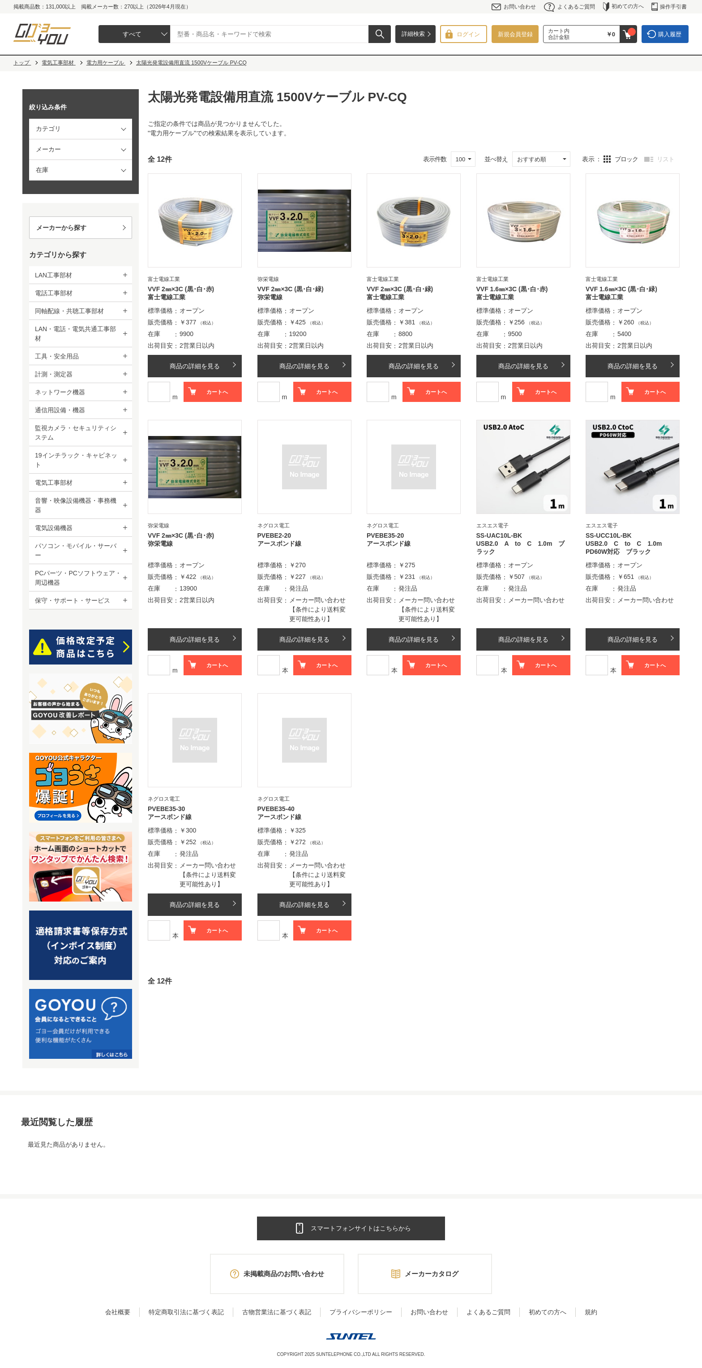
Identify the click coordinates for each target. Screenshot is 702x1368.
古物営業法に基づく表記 (276, 1312)
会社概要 (117, 1312)
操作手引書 (669, 7)
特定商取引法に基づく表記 (186, 1312)
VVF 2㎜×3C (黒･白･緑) (290, 289)
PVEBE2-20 (274, 535)
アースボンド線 (279, 543)
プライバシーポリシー (361, 1312)
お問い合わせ (514, 7)
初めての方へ (623, 7)
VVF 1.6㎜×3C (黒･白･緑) (621, 289)
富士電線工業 (166, 297)
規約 (591, 1312)
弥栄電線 (270, 297)
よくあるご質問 (569, 7)
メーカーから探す (61, 227)
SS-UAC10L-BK (499, 535)
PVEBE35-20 (385, 535)
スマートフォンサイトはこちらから (361, 1228)
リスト (665, 159)
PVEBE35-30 (166, 808)
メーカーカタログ (431, 1273)
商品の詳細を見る (195, 366)
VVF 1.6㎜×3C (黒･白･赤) (512, 289)
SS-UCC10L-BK (609, 535)
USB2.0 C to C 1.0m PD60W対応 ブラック (627, 547)
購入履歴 (669, 34)
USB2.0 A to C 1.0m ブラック (520, 547)
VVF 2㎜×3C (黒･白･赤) (181, 289)
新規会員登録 (515, 34)
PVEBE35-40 (276, 808)
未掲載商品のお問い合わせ (284, 1273)
